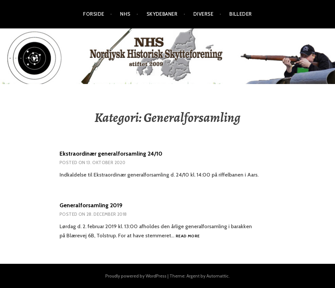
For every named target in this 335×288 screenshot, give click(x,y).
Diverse (203, 14)
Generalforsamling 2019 (91, 205)
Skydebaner (162, 14)
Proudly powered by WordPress (136, 276)
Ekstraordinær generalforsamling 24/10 (111, 153)
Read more (188, 236)
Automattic (217, 276)
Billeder (240, 14)
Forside (93, 14)
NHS (125, 14)
